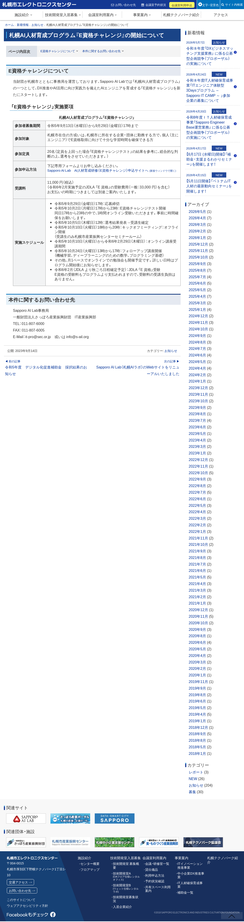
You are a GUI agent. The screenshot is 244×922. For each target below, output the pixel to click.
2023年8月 (197, 413)
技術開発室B (127, 882)
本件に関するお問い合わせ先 (105, 50)
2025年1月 (197, 309)
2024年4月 (197, 368)
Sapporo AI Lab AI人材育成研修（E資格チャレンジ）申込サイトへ (113, 172)
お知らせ (170, 355)
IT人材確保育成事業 (190, 881)
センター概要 (89, 863)
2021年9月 (197, 551)
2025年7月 (197, 276)
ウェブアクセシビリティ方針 (27, 906)
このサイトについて (21, 900)
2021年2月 (197, 596)
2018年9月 (197, 733)
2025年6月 (197, 283)
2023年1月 (197, 453)
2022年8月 (197, 485)
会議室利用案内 (101, 14)
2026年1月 (197, 237)
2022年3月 (197, 518)
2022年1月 (197, 531)
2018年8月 (197, 740)
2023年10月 (198, 400)
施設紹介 (22, 14)
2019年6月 (197, 701)
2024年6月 (197, 355)
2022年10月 (198, 472)
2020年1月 (197, 675)
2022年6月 (197, 498)
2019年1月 (197, 720)
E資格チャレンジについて (59, 50)
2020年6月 (197, 642)
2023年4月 (197, 440)
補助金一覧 (184, 887)
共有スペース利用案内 (158, 887)
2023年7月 (197, 420)
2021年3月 (197, 590)
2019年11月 (198, 681)
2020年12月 (198, 609)
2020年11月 (198, 616)
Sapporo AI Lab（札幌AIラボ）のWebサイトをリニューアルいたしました (137, 372)
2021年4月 (197, 583)
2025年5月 (197, 289)
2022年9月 (197, 479)
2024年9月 (197, 335)
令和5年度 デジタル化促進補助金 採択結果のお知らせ (47, 372)
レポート (196, 772)
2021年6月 (197, 570)
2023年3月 (197, 446)
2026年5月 (197, 211)
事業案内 (140, 14)
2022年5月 (197, 505)
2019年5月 (197, 707)
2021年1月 (197, 603)
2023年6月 (197, 426)
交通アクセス (18, 882)
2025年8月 (197, 270)
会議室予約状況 (156, 4)
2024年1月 (197, 381)
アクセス (221, 14)
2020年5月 (197, 648)
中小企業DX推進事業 (189, 874)
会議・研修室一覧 (156, 863)
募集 (192, 791)
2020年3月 (197, 662)
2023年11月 (198, 394)
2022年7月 (197, 492)
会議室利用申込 (182, 5)
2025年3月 (197, 302)
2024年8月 (197, 342)
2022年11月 (198, 466)
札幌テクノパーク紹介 (181, 14)
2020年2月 (197, 668)
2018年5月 (197, 746)
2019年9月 (197, 688)
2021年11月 (198, 538)
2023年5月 (197, 433)
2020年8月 (197, 635)
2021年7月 (197, 564)
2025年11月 (198, 250)
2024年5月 (197, 361)
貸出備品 (151, 869)
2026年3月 (197, 224)
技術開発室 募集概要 (126, 863)
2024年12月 (198, 315)
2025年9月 (197, 263)
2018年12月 (198, 727)
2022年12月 (198, 459)
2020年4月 (197, 655)
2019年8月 (197, 694)
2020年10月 (198, 622)
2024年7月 (197, 348)
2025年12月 (198, 244)
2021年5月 (197, 577)
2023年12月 (198, 387)
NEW (193, 778)
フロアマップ (89, 869)
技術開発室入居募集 (61, 14)
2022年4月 (197, 511)
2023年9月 (197, 407)
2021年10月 (198, 544)
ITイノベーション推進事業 (190, 864)
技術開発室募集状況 (126, 891)
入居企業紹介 (122, 897)
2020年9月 (197, 629)
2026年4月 (197, 217)
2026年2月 (197, 231)
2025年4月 (197, 296)
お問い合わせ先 (126, 4)
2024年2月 (197, 374)
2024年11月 (198, 322)
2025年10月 (198, 257)
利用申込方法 (154, 874)
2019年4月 (197, 714)
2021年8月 (197, 557)
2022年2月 (197, 524)
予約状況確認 (154, 880)
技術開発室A (127, 871)
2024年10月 (198, 329)
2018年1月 (197, 753)
